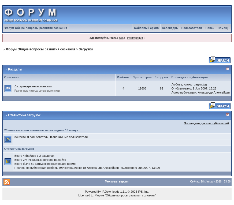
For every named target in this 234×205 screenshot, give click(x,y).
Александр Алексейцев (214, 92)
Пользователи (191, 28)
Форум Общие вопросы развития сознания (36, 28)
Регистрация (135, 37)
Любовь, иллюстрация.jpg (189, 84)
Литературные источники (33, 86)
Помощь (223, 28)
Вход (122, 37)
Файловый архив (146, 28)
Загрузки (86, 49)
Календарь (170, 28)
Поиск (210, 28)
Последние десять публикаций (206, 123)
